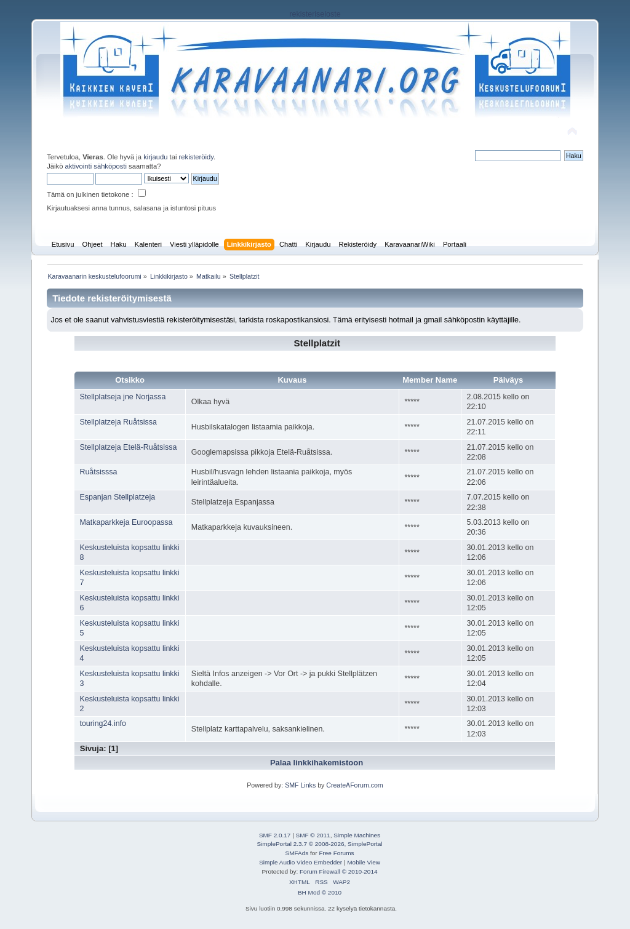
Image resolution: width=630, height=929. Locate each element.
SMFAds (297, 853)
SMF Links (300, 785)
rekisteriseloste (314, 14)
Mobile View (363, 862)
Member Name (429, 380)
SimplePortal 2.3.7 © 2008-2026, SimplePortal (319, 843)
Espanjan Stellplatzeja (117, 497)
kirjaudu (155, 157)
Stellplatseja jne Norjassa (122, 397)
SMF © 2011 (313, 835)
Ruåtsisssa (98, 472)
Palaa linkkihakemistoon (316, 762)
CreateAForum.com (354, 785)
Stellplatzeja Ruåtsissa (117, 422)
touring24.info (102, 723)
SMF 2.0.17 (275, 835)
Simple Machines (356, 835)
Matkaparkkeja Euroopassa (125, 522)
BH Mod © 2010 (319, 892)
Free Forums (336, 853)
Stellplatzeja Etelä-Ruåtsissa (128, 447)
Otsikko (130, 380)
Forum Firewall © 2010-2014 (338, 871)
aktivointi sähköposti (96, 166)
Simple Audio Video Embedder (300, 862)
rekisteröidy (196, 157)
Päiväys (508, 380)
